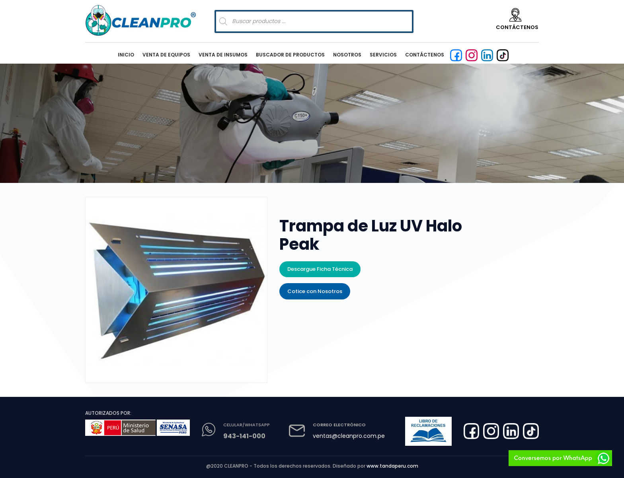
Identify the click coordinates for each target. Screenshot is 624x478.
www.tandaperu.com (392, 465)
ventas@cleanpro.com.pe (349, 436)
